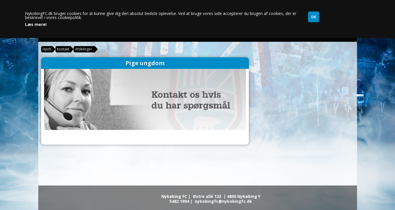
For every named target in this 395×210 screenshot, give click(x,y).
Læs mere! (36, 24)
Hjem (47, 49)
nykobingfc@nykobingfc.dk (223, 201)
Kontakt (63, 49)
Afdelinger (83, 49)
